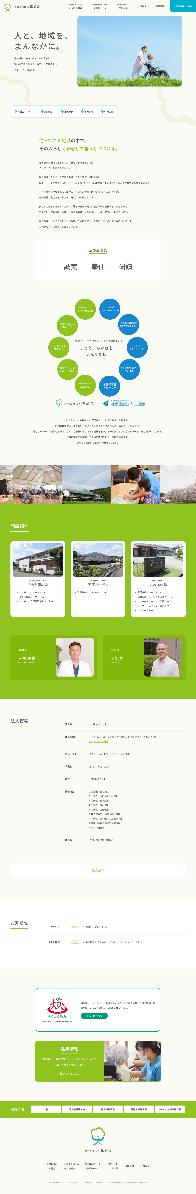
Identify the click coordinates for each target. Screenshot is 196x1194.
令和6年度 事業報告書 (170, 1109)
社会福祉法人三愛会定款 (93, 1182)
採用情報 (159, 6)
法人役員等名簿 (77, 1109)
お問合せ (144, 1166)
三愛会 (52, 1166)
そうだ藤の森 (75, 6)
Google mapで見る (98, 741)
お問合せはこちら (183, 6)
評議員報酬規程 (139, 1109)
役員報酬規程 (108, 1109)
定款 (46, 1109)
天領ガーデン (100, 6)
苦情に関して (73, 1182)
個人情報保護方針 (56, 1182)
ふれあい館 (122, 6)
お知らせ (141, 6)
